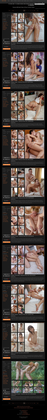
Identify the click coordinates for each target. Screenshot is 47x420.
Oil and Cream (5, 28)
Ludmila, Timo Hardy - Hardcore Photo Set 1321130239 (36, 245)
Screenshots (7, 119)
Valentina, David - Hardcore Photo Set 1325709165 (37, 167)
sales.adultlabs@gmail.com (26, 414)
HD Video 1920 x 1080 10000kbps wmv (5, 376)
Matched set (7, 43)
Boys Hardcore (32, 3)
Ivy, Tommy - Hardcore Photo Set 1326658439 (37, 12)
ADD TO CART (7, 48)
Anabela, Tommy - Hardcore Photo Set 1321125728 (37, 205)
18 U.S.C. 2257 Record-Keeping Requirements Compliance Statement (23, 407)
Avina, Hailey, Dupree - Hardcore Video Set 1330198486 (36, 360)
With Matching (32, 5)
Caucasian (4, 25)
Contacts (35, 2)
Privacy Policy (22, 406)
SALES (22, 0)
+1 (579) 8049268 (25, 413)
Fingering (6, 333)
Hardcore (18, 3)
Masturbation (6, 144)
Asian (7, 63)
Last (37, 10)
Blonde (7, 25)
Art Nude (4, 338)
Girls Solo (21, 3)
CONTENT (8, 0)
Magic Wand (6, 295)
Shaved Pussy (5, 27)
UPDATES (12, 0)
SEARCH (25, 0)
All (28, 5)
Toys (5, 140)
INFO (28, 0)
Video (13, 3)
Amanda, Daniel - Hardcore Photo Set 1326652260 (37, 90)
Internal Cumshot (5, 143)
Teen (3, 23)
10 (24, 10)
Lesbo (24, 3)
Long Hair (4, 26)
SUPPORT (18, 406)
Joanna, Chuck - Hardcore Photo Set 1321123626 (37, 129)
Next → (35, 10)
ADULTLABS (4, 0)
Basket (43, 2)
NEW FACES (19, 0)
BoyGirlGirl (7, 378)
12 (28, 10)
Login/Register (39, 2)
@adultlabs (25, 411)
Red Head (4, 181)
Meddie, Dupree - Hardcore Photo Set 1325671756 (37, 284)
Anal (3, 144)
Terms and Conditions (27, 406)
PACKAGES (15, 0)
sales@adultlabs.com (24, 410)
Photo (11, 3)
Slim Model (6, 334)
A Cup (5, 23)
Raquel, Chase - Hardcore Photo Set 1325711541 (37, 51)
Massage (4, 29)
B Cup (5, 102)
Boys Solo (27, 3)
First (9, 10)
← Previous (12, 10)
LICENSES (31, 0)
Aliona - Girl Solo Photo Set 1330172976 (38, 322)
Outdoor (7, 381)
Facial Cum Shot (5, 65)
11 (26, 10)
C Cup (5, 63)
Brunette (4, 64)
